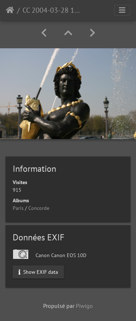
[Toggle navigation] (122, 10)
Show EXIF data (38, 271)
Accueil (10, 10)
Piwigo (84, 305)
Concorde (38, 208)
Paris (18, 208)
